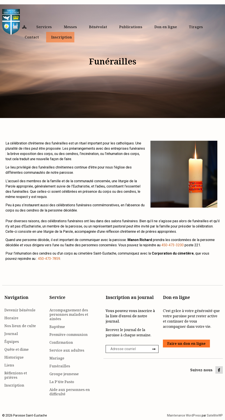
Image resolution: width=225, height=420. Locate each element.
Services (45, 26)
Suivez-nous (201, 370)
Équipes (11, 341)
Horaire (11, 318)
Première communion (68, 334)
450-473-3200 (172, 245)
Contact (33, 37)
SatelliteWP (215, 415)
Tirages (196, 26)
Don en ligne (166, 26)
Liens (9, 365)
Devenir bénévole (19, 310)
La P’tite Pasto (61, 381)
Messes (71, 26)
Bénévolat (99, 26)
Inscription (61, 37)
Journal (11, 333)
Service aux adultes (66, 350)
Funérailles (59, 366)
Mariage (56, 358)
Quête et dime (16, 349)
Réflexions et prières (15, 375)
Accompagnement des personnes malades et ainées (68, 314)
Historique (14, 357)
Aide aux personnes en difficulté (69, 391)
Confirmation (61, 342)
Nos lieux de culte (20, 325)
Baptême (57, 326)
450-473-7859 (49, 259)
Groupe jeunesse (64, 373)
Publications (132, 26)
